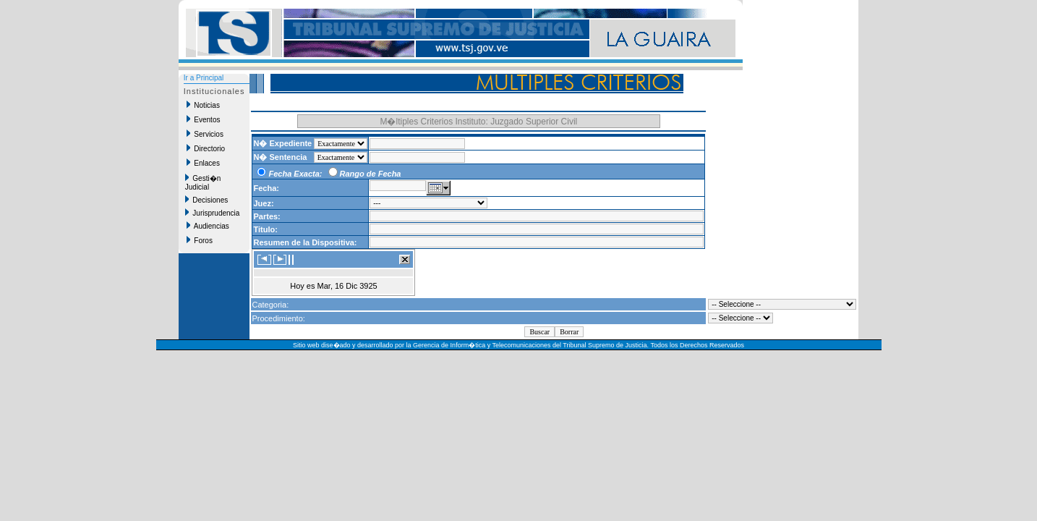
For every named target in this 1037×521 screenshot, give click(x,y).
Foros (200, 240)
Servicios (205, 134)
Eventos (204, 119)
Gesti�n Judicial (203, 182)
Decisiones (206, 199)
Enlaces (203, 162)
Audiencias (208, 225)
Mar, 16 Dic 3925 (347, 285)
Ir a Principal (204, 78)
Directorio (206, 148)
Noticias (203, 105)
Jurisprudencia (212, 212)
